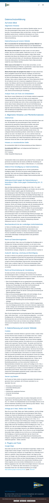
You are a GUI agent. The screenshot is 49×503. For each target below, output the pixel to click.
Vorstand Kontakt (25, 496)
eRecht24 (32, 469)
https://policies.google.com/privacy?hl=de (15, 469)
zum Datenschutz (31, 500)
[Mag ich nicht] (47, 500)
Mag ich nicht (23, 500)
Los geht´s (16, 500)
